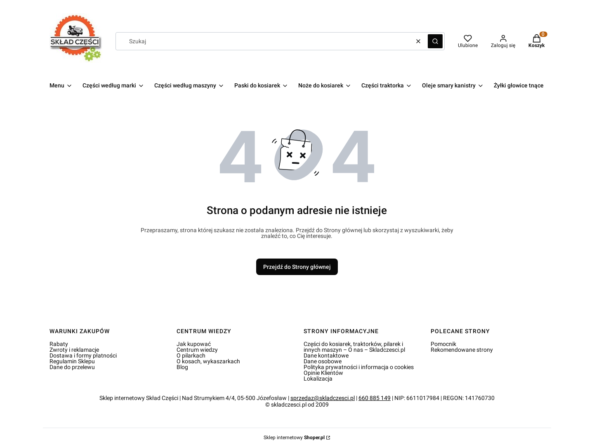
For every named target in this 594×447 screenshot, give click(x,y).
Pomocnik (443, 344)
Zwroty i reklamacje (74, 349)
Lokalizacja (318, 378)
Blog (182, 367)
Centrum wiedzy (197, 349)
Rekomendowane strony (462, 349)
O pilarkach (191, 355)
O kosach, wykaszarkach (208, 361)
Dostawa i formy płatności (83, 355)
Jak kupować (194, 344)
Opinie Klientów (323, 372)
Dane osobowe (323, 361)
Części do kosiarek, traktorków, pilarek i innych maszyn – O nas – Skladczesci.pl (354, 347)
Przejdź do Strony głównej (297, 266)
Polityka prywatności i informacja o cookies (359, 367)
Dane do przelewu (72, 367)
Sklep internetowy (294, 437)
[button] (435, 41)
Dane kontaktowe (326, 355)
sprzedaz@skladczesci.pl (322, 398)
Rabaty (59, 344)
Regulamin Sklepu (72, 361)
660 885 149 (374, 398)
